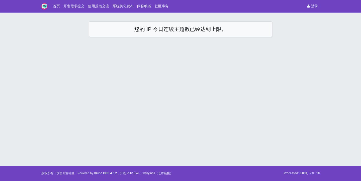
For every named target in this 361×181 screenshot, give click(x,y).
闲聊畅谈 (144, 6)
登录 (312, 6)
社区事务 (162, 6)
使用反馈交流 (98, 6)
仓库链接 (164, 173)
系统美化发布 (123, 6)
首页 (56, 6)
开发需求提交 (73, 6)
